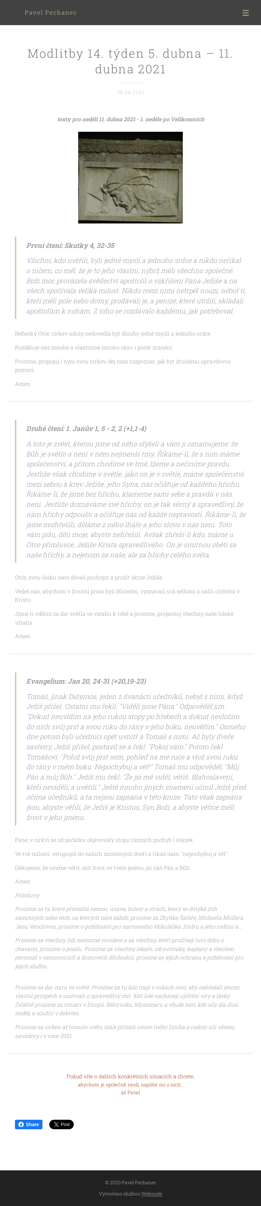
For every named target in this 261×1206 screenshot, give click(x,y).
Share (28, 1124)
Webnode (151, 1193)
